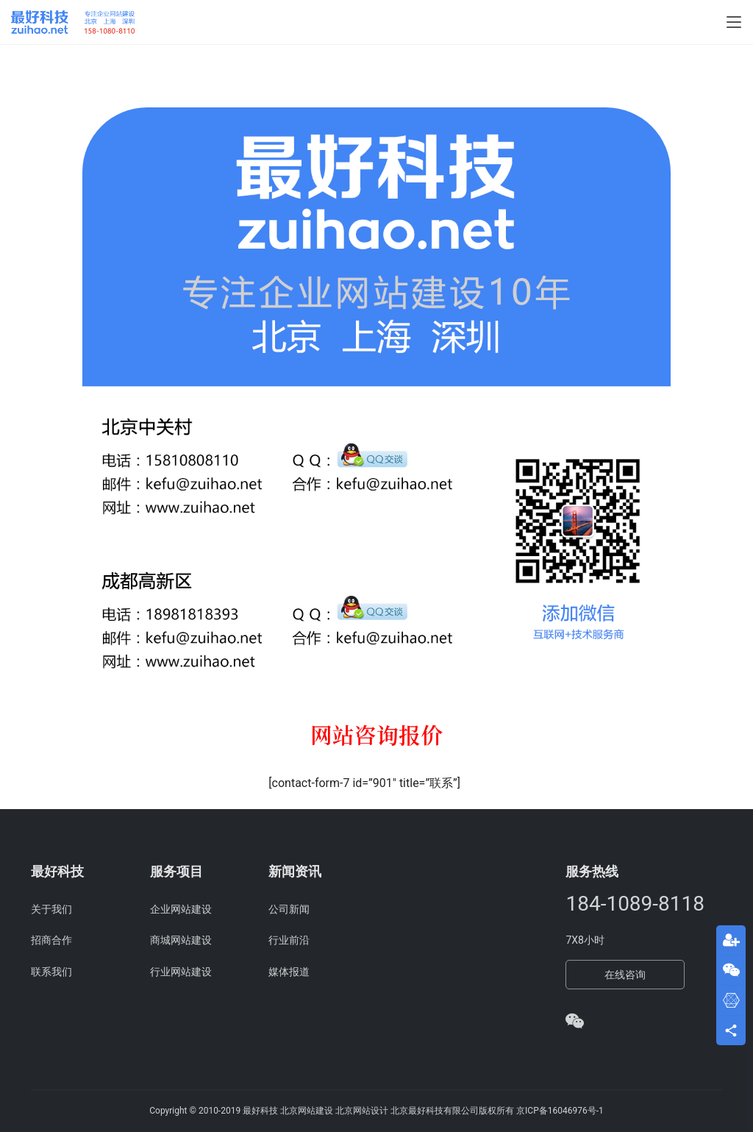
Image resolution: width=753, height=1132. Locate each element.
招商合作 (51, 940)
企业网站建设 (181, 909)
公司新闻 (289, 909)
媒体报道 (289, 972)
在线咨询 (625, 974)
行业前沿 (289, 940)
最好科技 (260, 1111)
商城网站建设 (181, 940)
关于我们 (51, 909)
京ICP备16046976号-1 (560, 1111)
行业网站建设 (181, 972)
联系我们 (51, 972)
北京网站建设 (306, 1111)
